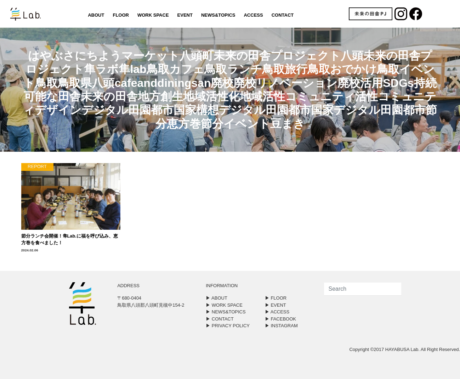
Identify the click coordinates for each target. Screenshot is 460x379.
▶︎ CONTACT (219, 319)
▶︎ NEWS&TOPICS (225, 311)
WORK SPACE (153, 15)
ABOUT (96, 15)
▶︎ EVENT (275, 305)
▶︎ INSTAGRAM (281, 325)
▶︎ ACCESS (277, 311)
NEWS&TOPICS (218, 15)
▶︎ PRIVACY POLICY (228, 325)
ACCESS (253, 15)
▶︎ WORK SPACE (224, 305)
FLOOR (121, 15)
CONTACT (283, 15)
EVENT (185, 15)
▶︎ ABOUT (216, 298)
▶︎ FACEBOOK (280, 319)
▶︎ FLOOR (275, 298)
